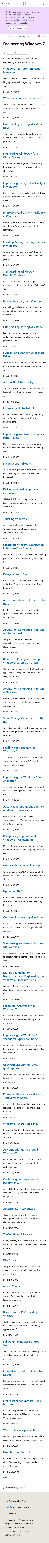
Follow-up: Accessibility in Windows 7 (19, 1007)
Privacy (28, 1523)
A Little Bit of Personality (18, 382)
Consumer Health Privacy (15, 1527)
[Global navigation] (2, 3)
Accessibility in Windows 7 (19, 1208)
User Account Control (16, 1452)
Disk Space (9, 1260)
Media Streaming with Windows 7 (24, 301)
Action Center (11, 1286)
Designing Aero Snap (16, 574)
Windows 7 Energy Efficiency (20, 1123)
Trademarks (23, 1531)
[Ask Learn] (38, 36)
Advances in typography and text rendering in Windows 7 (23, 808)
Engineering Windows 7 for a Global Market (21, 155)
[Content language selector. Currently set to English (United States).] (17, 1501)
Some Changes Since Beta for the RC (23, 719)
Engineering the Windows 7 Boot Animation (23, 778)
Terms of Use (10, 1531)
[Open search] (37, 3)
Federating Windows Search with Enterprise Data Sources (23, 546)
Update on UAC (13, 891)
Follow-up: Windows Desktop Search (21, 1343)
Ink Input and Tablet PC (17, 463)
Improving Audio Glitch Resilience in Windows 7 (24, 214)
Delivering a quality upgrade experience (20, 491)
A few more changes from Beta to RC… (24, 601)
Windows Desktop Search (19, 1430)
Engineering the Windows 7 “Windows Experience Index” (20, 1036)
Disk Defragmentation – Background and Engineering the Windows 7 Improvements (23, 976)
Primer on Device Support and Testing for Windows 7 (22, 1095)
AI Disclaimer (10, 1520)
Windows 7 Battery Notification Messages (22, 70)
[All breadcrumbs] (5, 36)
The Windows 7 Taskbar (17, 1234)
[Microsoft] (24, 3)
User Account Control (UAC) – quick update (21, 1066)
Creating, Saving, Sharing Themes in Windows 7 (24, 243)
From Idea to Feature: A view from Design (24, 1372)
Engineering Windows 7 (18, 36)
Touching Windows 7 (16, 519)
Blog (7, 1523)
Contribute (18, 1523)
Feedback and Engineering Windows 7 (19, 749)
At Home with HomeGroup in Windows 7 (21, 1151)
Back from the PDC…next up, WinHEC (21, 1313)
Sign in (44, 3)
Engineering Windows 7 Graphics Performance (23, 435)
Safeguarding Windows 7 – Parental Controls (19, 273)
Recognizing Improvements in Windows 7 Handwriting (21, 837)
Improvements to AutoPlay (20, 408)
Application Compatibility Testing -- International (24, 631)
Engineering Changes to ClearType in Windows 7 (24, 184)
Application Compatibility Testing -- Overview (24, 690)
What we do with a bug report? (22, 98)
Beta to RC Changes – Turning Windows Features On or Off (21, 660)
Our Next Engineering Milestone (23, 327)
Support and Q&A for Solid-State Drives (23, 354)
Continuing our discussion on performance (21, 1180)
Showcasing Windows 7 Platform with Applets (23, 944)
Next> (6, 1477)
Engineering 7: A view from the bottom (22, 1402)
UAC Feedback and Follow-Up (21, 865)
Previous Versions (26, 1520)
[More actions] (43, 36)
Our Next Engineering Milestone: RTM (23, 125)
